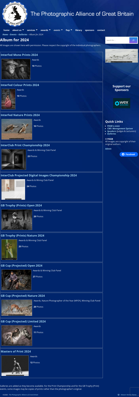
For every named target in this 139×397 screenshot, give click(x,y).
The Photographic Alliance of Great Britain (23, 395)
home (6, 30)
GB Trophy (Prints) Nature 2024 (22, 235)
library (78, 30)
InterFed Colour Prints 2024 (20, 85)
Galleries (23, 34)
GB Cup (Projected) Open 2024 (21, 265)
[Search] (133, 40)
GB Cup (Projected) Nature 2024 (23, 296)
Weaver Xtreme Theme (128, 395)
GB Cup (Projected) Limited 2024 (23, 321)
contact (101, 30)
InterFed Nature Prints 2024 (20, 115)
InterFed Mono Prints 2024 (19, 55)
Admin (108, 148)
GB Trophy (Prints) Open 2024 (21, 205)
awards (44, 30)
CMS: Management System (120, 128)
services (31, 30)
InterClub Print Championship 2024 (25, 145)
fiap (68, 30)
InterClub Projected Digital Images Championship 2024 (39, 175)
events (57, 30)
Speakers (111, 131)
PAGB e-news (113, 126)
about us (16, 30)
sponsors (89, 30)
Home (5, 34)
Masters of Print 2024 (16, 351)
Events (13, 34)
